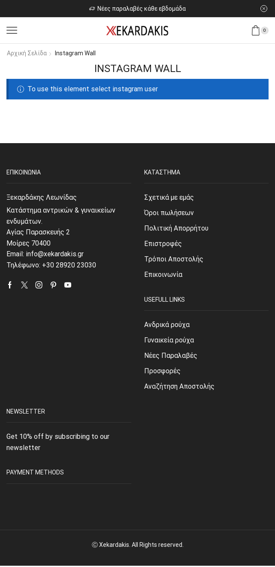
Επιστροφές (163, 244)
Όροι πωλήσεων (169, 213)
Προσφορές (162, 372)
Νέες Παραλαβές (170, 356)
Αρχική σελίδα (27, 53)
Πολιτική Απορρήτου (176, 228)
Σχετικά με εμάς (169, 197)
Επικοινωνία (163, 275)
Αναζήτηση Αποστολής (179, 388)
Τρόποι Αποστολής (174, 259)
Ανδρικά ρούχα (167, 325)
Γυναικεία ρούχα (169, 341)
